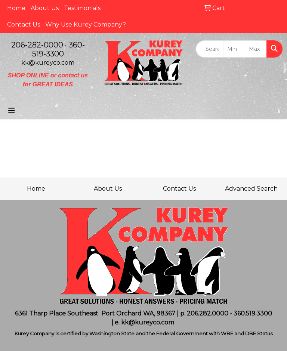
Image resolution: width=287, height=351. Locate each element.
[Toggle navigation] (11, 110)
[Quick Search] (209, 49)
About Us (45, 8)
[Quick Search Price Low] (234, 49)
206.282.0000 (207, 313)
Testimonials (82, 8)
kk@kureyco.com (47, 62)
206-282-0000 (37, 44)
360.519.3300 (253, 313)
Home (16, 8)
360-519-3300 (58, 49)
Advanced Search (251, 188)
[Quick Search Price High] (256, 49)
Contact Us (23, 24)
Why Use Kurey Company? (85, 24)
